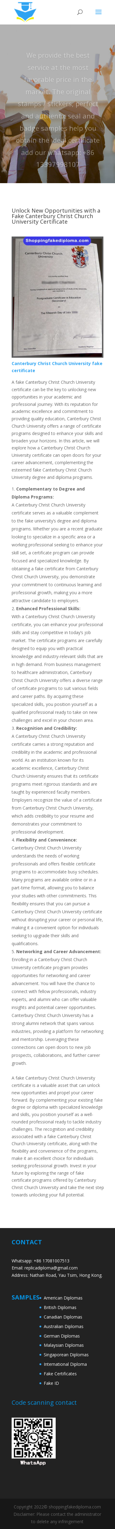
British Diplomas (60, 1307)
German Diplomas (62, 1336)
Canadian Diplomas (63, 1317)
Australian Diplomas (63, 1326)
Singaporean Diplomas (66, 1355)
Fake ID (51, 1383)
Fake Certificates (60, 1374)
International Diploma (65, 1364)
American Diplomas (63, 1298)
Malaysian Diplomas (64, 1345)
